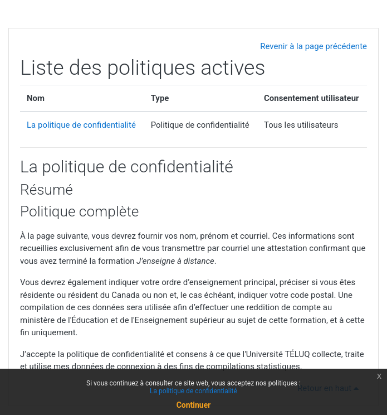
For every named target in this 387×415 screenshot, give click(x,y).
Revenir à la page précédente (313, 46)
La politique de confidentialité (81, 125)
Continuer (194, 404)
